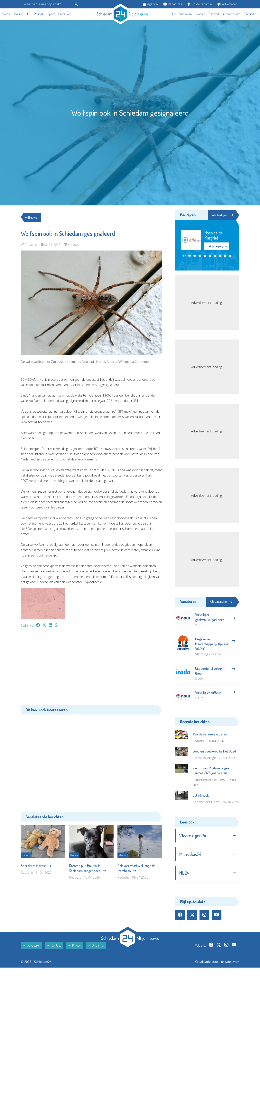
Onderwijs (64, 14)
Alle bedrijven (221, 215)
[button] (184, 256)
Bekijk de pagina (217, 246)
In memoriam (231, 14)
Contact (54, 948)
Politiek (39, 14)
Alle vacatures (221, 602)
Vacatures (172, 4)
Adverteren (227, 4)
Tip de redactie (200, 4)
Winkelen (185, 14)
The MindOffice (228, 964)
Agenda (150, 4)
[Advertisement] (91, 668)
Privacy (74, 948)
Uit (174, 14)
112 (28, 14)
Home (6, 14)
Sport (51, 14)
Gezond (214, 14)
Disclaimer (96, 948)
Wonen (200, 14)
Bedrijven (250, 14)
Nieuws (18, 14)
